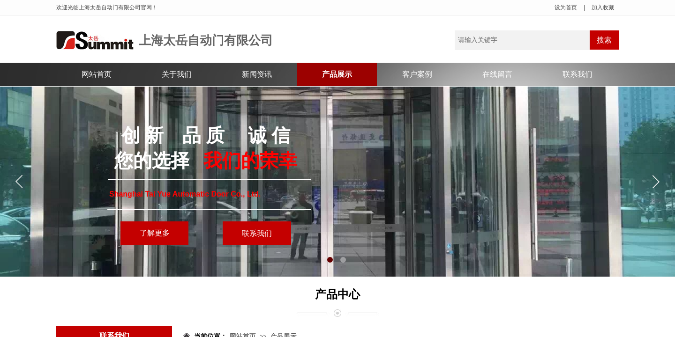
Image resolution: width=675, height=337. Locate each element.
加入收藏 (603, 7)
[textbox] (522, 40)
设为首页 (566, 7)
